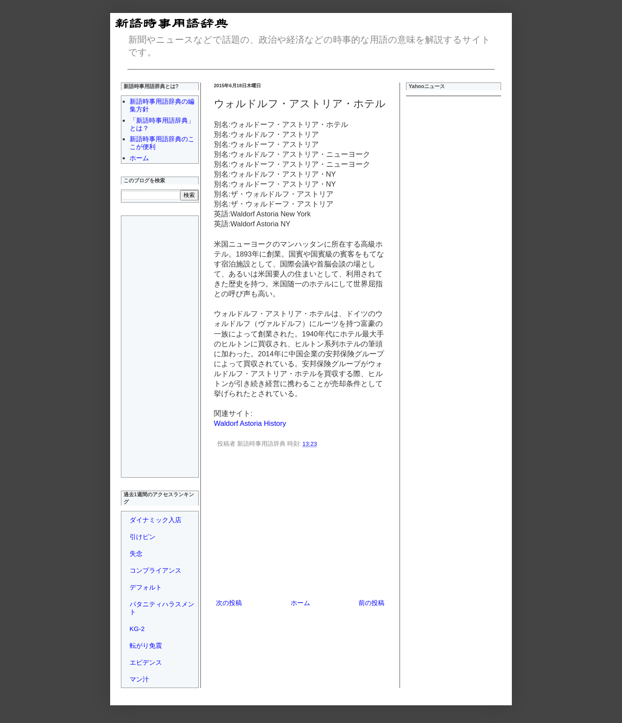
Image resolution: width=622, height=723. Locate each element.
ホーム (300, 602)
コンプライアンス (155, 570)
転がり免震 (146, 645)
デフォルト (146, 587)
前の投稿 (371, 602)
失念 (136, 553)
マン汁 (139, 679)
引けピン (143, 536)
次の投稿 (229, 602)
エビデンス (146, 662)
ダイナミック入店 (155, 519)
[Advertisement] (300, 524)
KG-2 (137, 628)
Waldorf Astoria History (250, 423)
